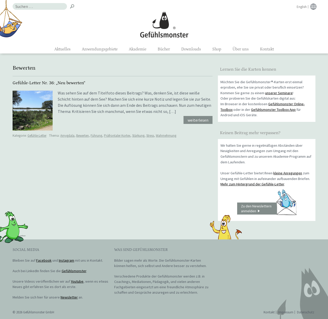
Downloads (191, 49)
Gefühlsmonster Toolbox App (273, 109)
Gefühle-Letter (36, 135)
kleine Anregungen (287, 173)
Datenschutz (305, 312)
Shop (216, 49)
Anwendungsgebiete (100, 49)
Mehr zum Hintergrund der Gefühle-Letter (252, 184)
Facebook (44, 260)
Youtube (77, 281)
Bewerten (82, 135)
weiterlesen (198, 120)
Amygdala (67, 135)
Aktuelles (62, 49)
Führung (96, 135)
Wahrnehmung (166, 135)
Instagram (66, 260)
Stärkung (138, 135)
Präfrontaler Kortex (117, 135)
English (302, 6)
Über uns (241, 49)
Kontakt (267, 49)
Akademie (137, 49)
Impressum (285, 312)
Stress (150, 135)
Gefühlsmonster (164, 24)
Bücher (164, 49)
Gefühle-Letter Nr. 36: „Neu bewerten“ (49, 83)
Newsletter (69, 297)
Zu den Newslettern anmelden (268, 209)
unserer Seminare (279, 93)
